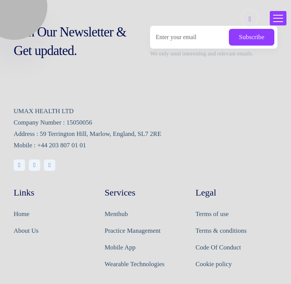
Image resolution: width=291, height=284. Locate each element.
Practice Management (133, 230)
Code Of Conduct (218, 247)
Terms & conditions (221, 230)
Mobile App (120, 247)
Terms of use (212, 214)
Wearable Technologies (134, 264)
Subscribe (251, 37)
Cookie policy (214, 264)
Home (22, 214)
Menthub (116, 214)
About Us (26, 230)
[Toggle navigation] (278, 18)
